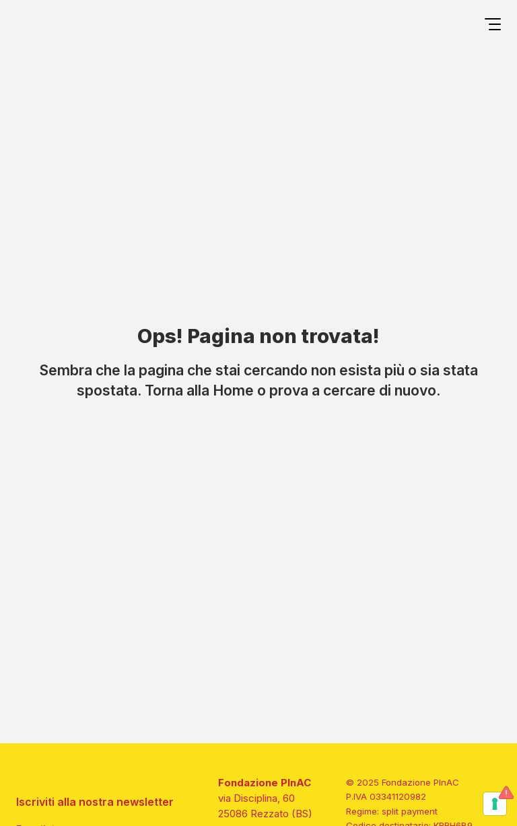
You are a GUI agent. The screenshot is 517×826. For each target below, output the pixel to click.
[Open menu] (493, 26)
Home (233, 390)
